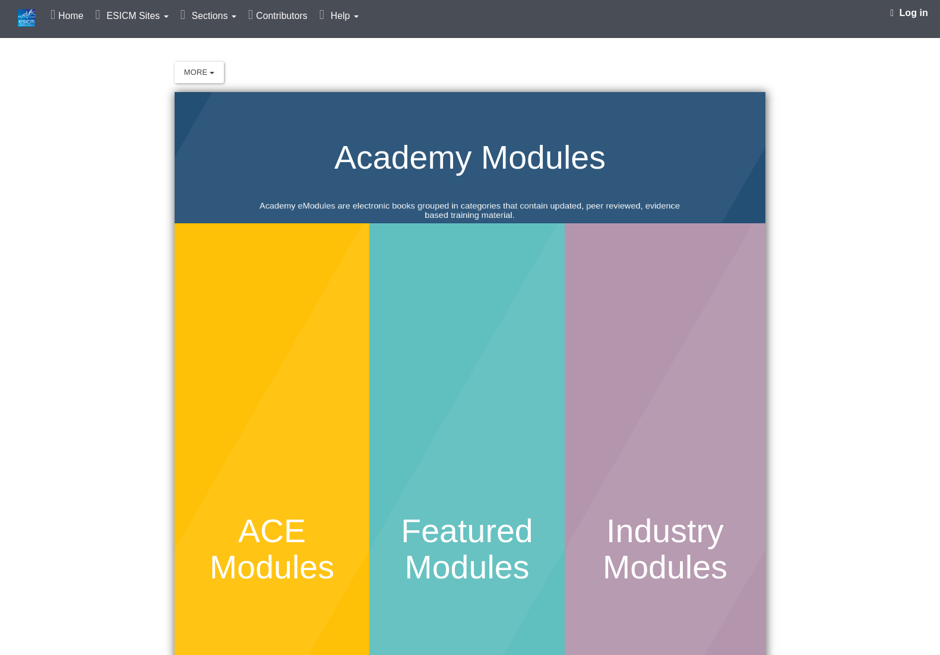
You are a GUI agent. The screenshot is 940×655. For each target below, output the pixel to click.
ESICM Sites (137, 16)
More (199, 72)
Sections (214, 16)
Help (345, 16)
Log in (909, 13)
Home (70, 16)
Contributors (281, 16)
